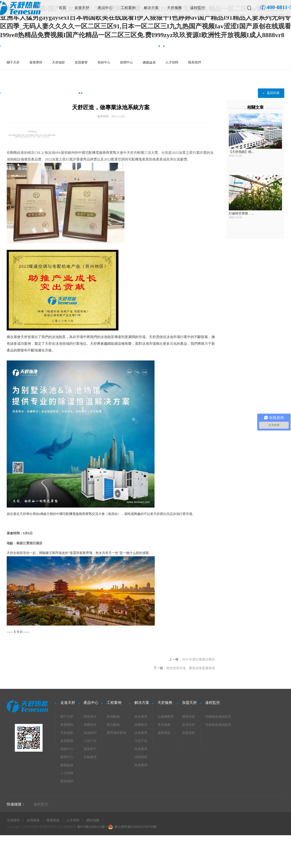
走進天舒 (81, 8)
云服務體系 (166, 716)
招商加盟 (188, 716)
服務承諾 (164, 733)
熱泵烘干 (90, 749)
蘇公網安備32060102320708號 (136, 827)
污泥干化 (90, 741)
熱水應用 (140, 716)
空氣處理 (90, 757)
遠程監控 (197, 8)
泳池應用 (140, 733)
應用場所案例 (116, 733)
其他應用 (140, 765)
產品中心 (105, 8)
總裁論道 (149, 62)
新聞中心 (126, 62)
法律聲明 (13, 820)
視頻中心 (103, 62)
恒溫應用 (140, 749)
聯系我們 (194, 62)
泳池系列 (90, 733)
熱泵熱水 (90, 716)
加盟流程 (188, 733)
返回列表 (273, 93)
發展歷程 (35, 62)
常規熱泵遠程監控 (218, 724)
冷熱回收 (140, 757)
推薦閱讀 (52, 820)
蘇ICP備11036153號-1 (92, 827)
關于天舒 (13, 62)
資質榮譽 (81, 62)
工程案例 (128, 8)
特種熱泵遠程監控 (218, 716)
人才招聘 (171, 62)
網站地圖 (92, 820)
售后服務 (164, 724)
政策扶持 (188, 724)
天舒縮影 (58, 62)
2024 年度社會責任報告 (198, 659)
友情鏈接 (33, 820)
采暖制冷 (90, 724)
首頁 (62, 8)
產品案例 (113, 724)
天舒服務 (174, 8)
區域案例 (113, 716)
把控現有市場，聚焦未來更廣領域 (190, 668)
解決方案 (151, 8)
